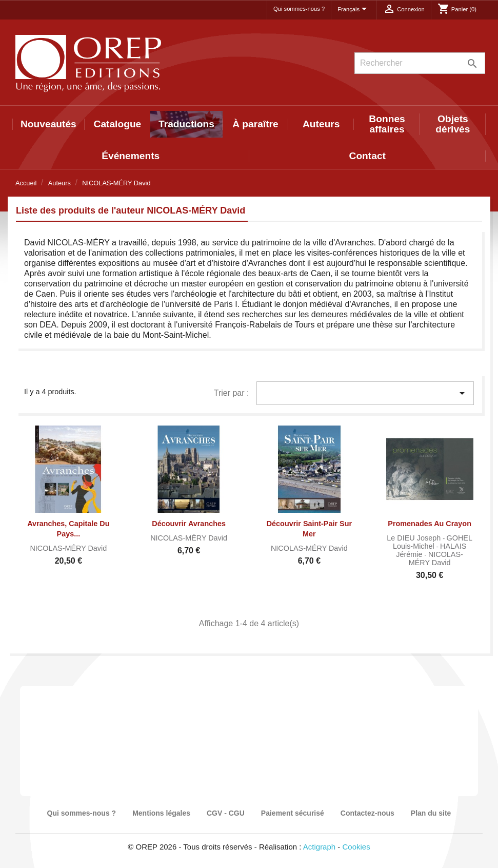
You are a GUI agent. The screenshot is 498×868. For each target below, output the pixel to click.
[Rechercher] (419, 63)
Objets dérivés (452, 123)
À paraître (255, 124)
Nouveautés (48, 124)
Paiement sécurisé (292, 813)
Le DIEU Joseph (415, 538)
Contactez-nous (367, 813)
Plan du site (431, 813)
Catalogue (118, 124)
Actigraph (319, 846)
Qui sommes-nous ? (299, 9)
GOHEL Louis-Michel (432, 542)
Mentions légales (161, 813)
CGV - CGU (226, 813)
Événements (131, 155)
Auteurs (321, 124)
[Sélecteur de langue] (353, 10)
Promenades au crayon (429, 523)
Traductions (186, 124)
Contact (367, 155)
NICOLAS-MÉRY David (68, 548)
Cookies (356, 846)
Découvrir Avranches (189, 523)
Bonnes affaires (387, 123)
